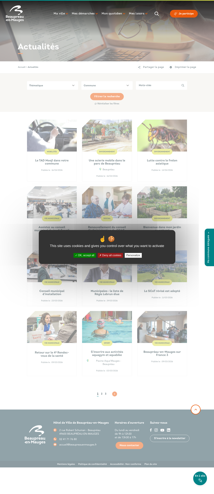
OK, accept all (84, 255)
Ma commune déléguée (208, 247)
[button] (61, 13)
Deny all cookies (110, 255)
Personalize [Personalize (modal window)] (133, 255)
